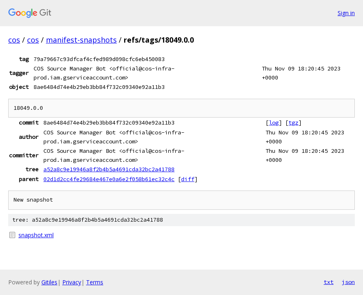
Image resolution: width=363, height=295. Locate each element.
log (274, 122)
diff (187, 179)
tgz (293, 122)
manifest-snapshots (81, 40)
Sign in (346, 13)
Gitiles (49, 282)
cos (14, 40)
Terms (94, 282)
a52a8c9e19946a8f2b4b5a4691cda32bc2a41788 (109, 169)
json (348, 282)
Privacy (71, 282)
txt (329, 282)
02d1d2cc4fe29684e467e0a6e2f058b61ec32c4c (109, 179)
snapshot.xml (36, 235)
